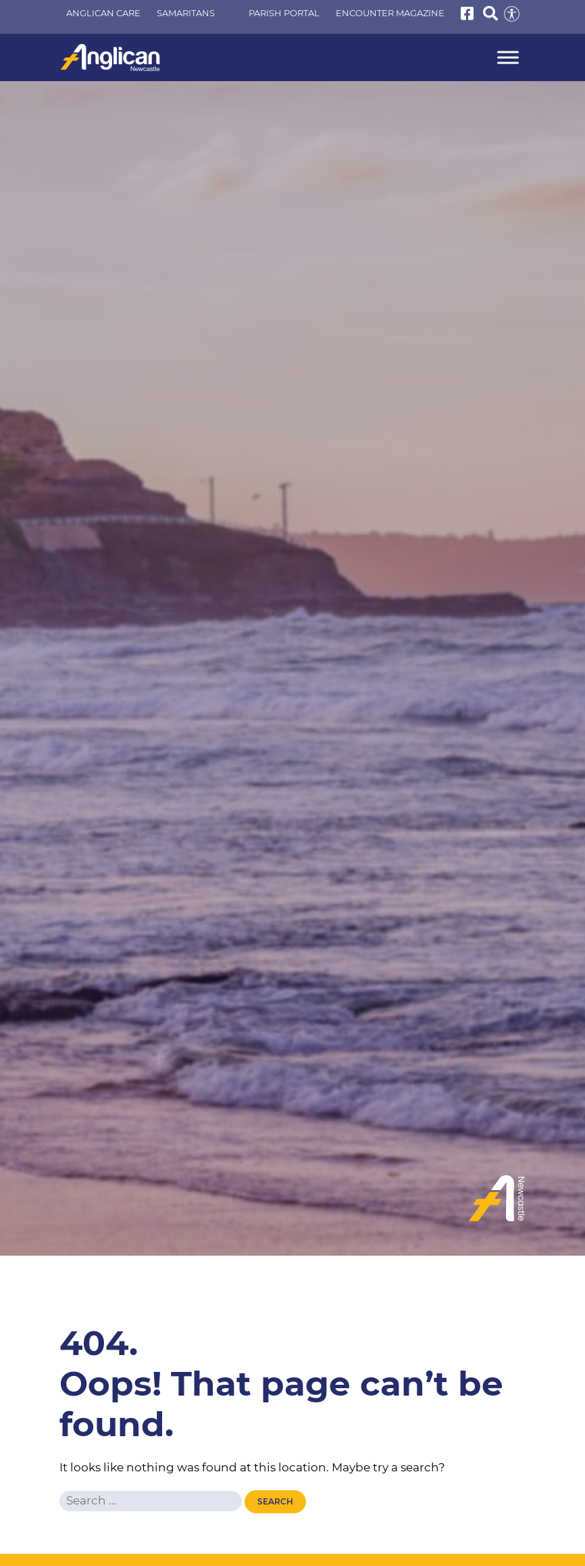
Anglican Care (103, 12)
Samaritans (186, 12)
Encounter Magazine (390, 12)
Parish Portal (284, 12)
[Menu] (508, 57)
